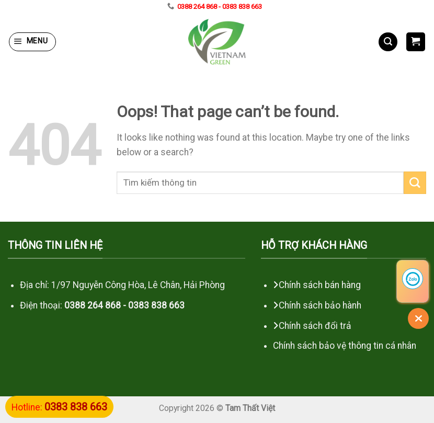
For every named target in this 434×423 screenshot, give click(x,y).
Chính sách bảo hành (320, 305)
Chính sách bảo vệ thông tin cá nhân (345, 345)
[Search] (388, 41)
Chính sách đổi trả (315, 326)
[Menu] (32, 41)
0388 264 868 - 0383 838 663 (219, 6)
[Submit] (415, 183)
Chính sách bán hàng (320, 285)
